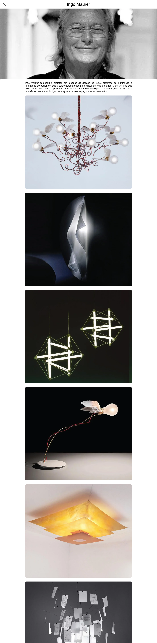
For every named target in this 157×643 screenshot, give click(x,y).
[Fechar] (4, 4)
